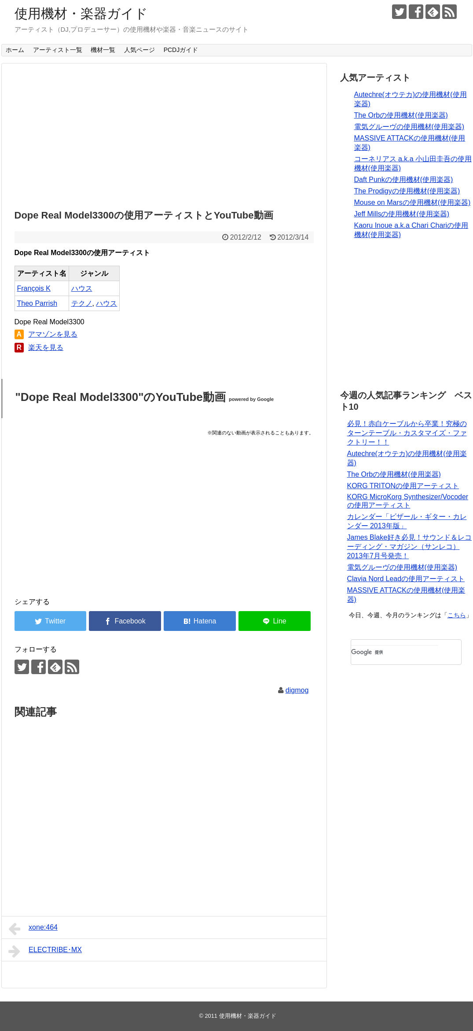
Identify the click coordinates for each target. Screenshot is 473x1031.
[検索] (394, 652)
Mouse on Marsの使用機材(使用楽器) (412, 202)
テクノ (81, 303)
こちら (456, 615)
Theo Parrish (37, 303)
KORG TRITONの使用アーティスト (403, 486)
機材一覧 (103, 49)
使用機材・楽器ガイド (81, 13)
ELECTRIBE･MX (45, 951)
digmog (297, 690)
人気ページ (139, 49)
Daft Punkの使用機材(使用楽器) (403, 179)
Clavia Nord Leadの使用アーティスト (406, 578)
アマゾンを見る (52, 334)
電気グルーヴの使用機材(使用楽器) (409, 126)
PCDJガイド (181, 49)
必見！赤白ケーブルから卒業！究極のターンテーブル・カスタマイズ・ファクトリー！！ (407, 433)
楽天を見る (45, 347)
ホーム (15, 49)
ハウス (81, 288)
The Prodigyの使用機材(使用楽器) (407, 191)
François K (34, 288)
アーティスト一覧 (57, 49)
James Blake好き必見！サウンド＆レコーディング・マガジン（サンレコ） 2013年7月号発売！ (409, 547)
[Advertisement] (164, 134)
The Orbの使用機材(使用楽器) (401, 115)
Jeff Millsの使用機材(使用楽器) (402, 214)
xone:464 (33, 929)
